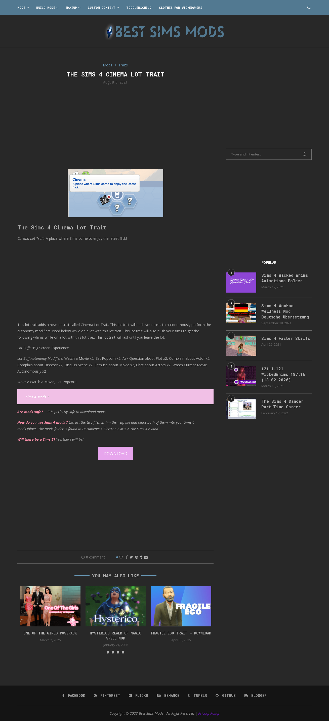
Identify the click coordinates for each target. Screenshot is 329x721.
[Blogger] (255, 695)
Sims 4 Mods (36, 396)
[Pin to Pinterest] (136, 557)
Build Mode (45, 8)
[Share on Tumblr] (141, 557)
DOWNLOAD (115, 453)
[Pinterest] (107, 695)
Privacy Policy (208, 713)
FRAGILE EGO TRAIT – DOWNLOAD (181, 633)
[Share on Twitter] (131, 557)
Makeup (71, 8)
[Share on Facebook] (127, 557)
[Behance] (168, 695)
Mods (21, 8)
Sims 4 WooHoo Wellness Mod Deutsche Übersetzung (285, 311)
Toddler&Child (138, 8)
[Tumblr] (197, 695)
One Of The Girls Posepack (50, 633)
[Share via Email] (146, 557)
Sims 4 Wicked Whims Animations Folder (284, 277)
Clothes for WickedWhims (180, 8)
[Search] (309, 7)
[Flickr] (138, 695)
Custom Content (101, 8)
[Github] (226, 695)
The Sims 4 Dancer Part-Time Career (282, 404)
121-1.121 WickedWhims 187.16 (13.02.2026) (283, 374)
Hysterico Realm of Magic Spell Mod (115, 635)
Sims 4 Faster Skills (285, 338)
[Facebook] (73, 695)
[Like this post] (121, 557)
